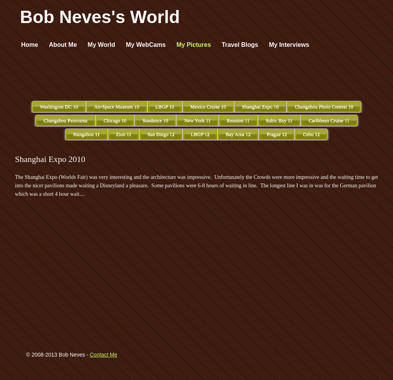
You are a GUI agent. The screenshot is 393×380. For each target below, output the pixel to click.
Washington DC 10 (59, 106)
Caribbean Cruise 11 (329, 120)
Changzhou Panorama (65, 120)
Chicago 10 (115, 120)
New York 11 (197, 120)
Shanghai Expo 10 (260, 106)
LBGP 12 (200, 134)
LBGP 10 (164, 106)
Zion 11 (123, 134)
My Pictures (194, 44)
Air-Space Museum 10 (116, 106)
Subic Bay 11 (279, 120)
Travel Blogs (240, 44)
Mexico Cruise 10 (208, 106)
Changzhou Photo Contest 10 (324, 106)
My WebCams (146, 44)
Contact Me (103, 355)
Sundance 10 (155, 120)
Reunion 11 (238, 120)
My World (101, 44)
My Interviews (289, 44)
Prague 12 (277, 134)
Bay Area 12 (238, 134)
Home (29, 44)
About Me (63, 44)
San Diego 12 (161, 134)
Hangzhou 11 (86, 134)
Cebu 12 (311, 134)
